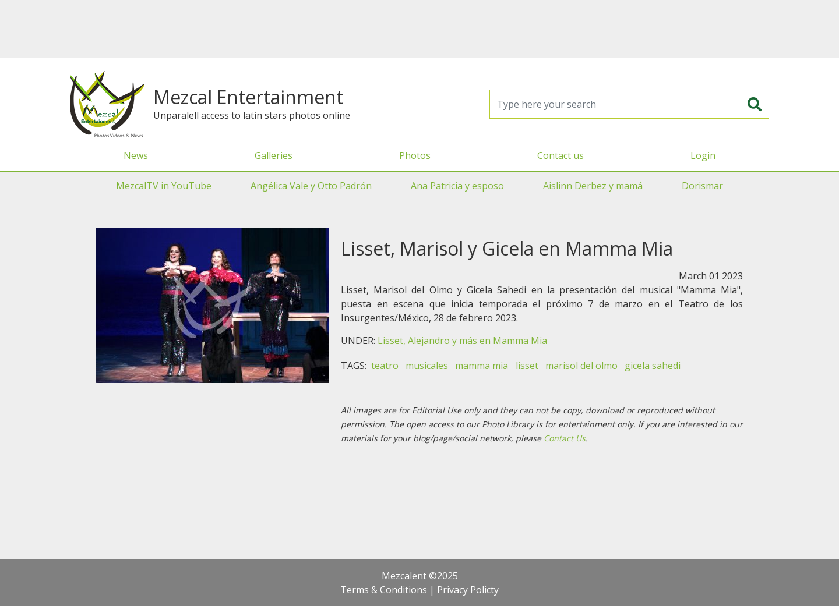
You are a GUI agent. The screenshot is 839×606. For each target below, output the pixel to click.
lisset (527, 365)
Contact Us (565, 438)
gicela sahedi (653, 365)
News (136, 155)
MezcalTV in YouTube (163, 185)
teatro (385, 365)
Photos (415, 155)
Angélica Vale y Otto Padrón (311, 185)
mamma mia (481, 365)
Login (702, 155)
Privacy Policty (468, 589)
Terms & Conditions (383, 589)
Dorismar (702, 185)
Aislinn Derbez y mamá (593, 185)
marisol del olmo (581, 365)
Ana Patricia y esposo (457, 185)
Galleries (273, 155)
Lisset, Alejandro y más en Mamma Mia (462, 340)
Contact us (560, 155)
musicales (427, 365)
